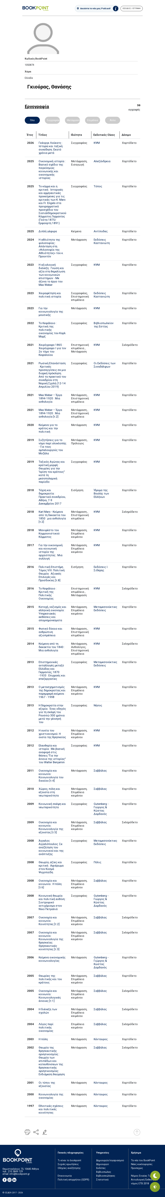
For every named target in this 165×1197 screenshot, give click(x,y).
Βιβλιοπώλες (103, 1172)
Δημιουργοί (102, 1164)
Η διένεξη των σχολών (48, 1011)
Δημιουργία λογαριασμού (110, 1160)
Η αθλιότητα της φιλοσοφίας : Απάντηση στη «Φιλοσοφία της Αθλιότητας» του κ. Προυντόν (51, 248)
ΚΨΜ (97, 142)
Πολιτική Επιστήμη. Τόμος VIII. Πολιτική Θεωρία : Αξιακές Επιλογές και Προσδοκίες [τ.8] (52, 573)
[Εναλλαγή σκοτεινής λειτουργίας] (155, 1175)
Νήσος (98, 705)
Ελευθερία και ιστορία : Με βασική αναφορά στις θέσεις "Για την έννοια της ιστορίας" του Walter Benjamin (52, 754)
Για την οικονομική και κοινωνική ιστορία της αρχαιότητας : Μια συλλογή (51, 551)
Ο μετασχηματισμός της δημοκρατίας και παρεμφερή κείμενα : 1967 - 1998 (52, 692)
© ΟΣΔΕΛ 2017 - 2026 (13, 1192)
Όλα (32, 120)
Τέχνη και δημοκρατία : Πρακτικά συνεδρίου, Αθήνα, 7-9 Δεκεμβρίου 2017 (52, 496)
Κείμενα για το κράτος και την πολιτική (48, 428)
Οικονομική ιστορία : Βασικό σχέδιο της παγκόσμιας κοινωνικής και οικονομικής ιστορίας (52, 170)
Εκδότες (101, 1168)
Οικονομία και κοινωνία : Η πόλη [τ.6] (50, 884)
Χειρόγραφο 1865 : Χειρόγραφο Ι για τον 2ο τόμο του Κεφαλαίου (52, 350)
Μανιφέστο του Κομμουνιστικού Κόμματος (49, 533)
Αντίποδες (101, 231)
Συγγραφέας (53, 120)
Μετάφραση (73, 120)
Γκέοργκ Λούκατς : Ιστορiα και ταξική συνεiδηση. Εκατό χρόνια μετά (51, 148)
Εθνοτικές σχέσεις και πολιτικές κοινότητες (51, 1109)
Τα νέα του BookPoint (143, 1160)
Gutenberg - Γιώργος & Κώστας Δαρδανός (101, 809)
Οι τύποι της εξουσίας (47, 1084)
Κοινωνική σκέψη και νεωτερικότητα (52, 805)
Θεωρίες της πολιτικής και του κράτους (50, 979)
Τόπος (98, 186)
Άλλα (112, 120)
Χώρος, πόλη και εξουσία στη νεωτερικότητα (49, 792)
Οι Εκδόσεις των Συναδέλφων (104, 365)
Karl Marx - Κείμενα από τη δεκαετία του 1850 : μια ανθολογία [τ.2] (52, 516)
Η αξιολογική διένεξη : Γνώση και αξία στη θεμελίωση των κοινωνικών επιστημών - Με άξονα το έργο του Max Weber (52, 274)
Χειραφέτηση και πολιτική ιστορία (50, 294)
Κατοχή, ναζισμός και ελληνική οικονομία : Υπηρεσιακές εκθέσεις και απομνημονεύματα (52, 613)
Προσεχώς (137, 1168)
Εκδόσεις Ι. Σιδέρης (101, 568)
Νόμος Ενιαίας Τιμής (142, 1175)
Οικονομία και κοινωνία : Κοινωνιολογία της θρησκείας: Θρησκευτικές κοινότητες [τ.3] (51, 941)
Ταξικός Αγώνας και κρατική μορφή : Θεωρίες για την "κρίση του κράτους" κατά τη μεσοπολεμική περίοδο (52, 471)
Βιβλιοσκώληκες (105, 1175)
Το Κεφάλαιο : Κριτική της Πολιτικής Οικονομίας (48, 593)
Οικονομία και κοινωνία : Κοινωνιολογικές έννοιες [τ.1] (50, 996)
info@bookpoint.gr (20, 1174)
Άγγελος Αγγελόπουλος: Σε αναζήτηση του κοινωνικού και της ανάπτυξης (51, 847)
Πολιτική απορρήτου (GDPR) (73, 1179)
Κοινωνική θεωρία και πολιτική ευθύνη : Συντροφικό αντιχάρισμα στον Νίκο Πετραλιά (52, 902)
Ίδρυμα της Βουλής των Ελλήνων (101, 493)
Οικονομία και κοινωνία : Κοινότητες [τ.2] (49, 921)
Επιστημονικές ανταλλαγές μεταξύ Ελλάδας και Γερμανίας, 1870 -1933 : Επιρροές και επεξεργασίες (52, 670)
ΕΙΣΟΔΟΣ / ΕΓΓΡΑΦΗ (132, 8)
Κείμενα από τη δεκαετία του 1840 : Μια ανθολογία (52, 647)
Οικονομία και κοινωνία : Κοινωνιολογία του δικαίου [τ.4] (51, 775)
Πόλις (97, 862)
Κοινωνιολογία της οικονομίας (51, 1096)
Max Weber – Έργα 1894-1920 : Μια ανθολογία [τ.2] (50, 413)
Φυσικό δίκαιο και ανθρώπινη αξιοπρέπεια (50, 632)
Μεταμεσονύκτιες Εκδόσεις (105, 608)
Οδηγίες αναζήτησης (69, 1168)
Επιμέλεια (92, 120)
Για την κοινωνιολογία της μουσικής (51, 312)
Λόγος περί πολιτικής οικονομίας (46, 1027)
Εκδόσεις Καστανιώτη (102, 241)
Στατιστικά (102, 1179)
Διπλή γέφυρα (48, 231)
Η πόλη (43, 1039)
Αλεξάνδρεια (102, 161)
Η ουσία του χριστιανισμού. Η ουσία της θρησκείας (52, 734)
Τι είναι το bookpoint (69, 1160)
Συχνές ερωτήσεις (68, 1164)
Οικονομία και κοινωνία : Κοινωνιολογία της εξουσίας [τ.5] (51, 827)
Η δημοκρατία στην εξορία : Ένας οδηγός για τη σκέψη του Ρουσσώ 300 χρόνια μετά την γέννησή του (52, 714)
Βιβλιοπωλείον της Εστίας (103, 324)
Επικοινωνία (65, 1175)
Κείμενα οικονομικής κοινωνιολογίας (52, 959)
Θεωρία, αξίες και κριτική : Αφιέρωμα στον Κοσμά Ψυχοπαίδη (51, 867)
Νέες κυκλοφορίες (141, 1164)
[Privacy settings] (155, 1187)
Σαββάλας (100, 770)
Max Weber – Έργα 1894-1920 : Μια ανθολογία (50, 398)
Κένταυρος (101, 1039)
